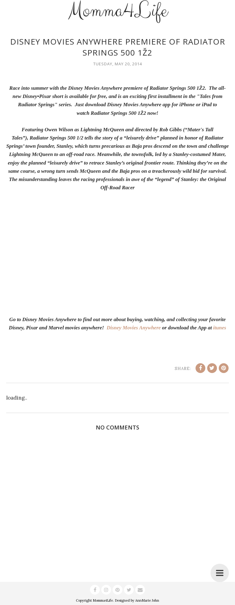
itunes (219, 328)
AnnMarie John (147, 600)
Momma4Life (103, 600)
